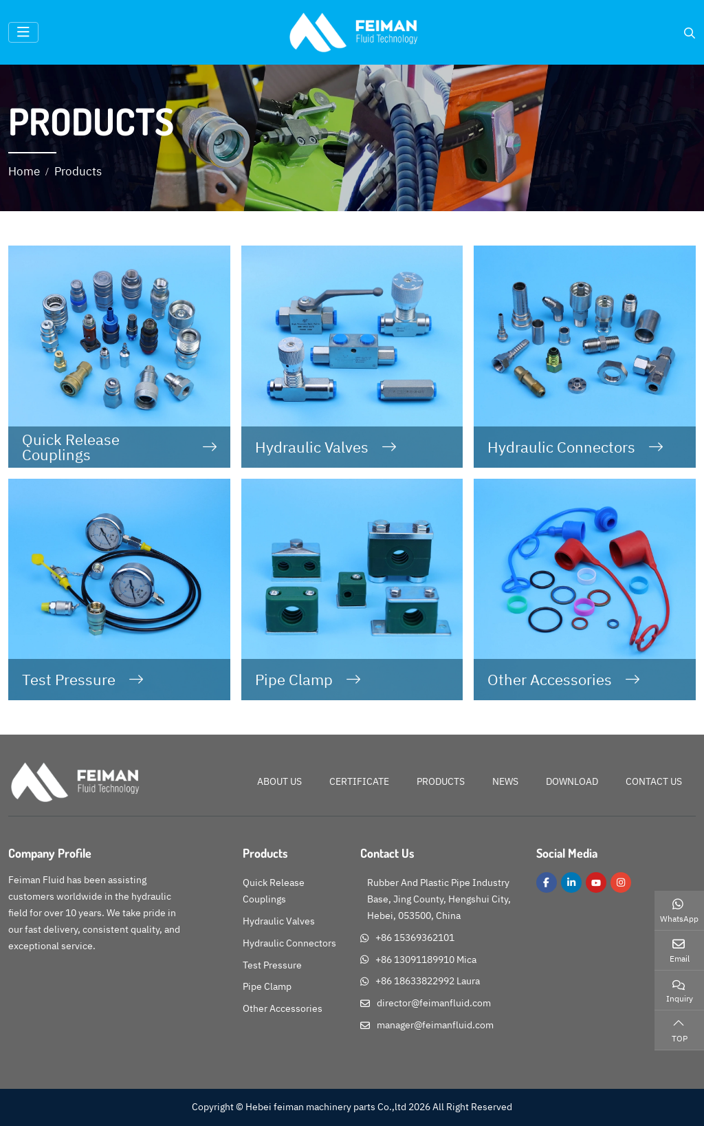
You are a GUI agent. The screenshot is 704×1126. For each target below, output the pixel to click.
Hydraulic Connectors (561, 447)
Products (441, 781)
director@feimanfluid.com (434, 1003)
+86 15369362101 (414, 937)
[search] (689, 33)
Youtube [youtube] (596, 882)
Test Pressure (69, 679)
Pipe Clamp (294, 679)
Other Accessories (549, 679)
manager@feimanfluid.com (435, 1025)
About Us (279, 781)
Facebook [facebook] (546, 882)
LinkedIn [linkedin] (571, 882)
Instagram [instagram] (620, 882)
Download (572, 781)
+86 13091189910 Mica (425, 959)
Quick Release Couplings (71, 447)
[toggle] (23, 32)
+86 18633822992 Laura (427, 981)
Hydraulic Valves (311, 447)
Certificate (359, 781)
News (505, 781)
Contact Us (654, 781)
